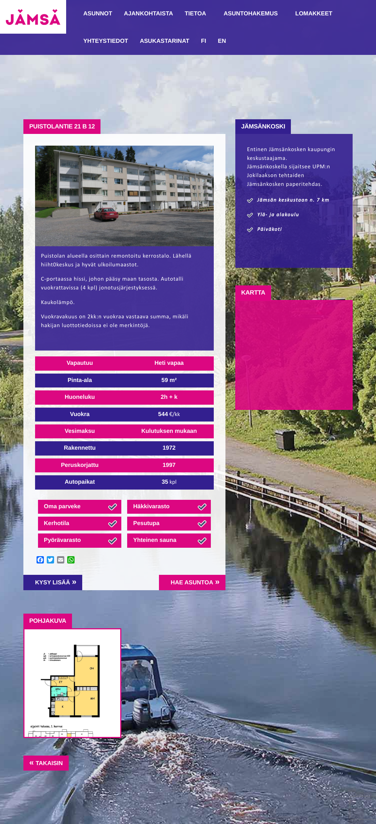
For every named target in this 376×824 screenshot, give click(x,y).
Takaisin (48, 763)
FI (203, 41)
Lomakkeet (313, 14)
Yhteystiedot (105, 41)
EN (222, 41)
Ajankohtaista (148, 14)
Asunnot (97, 14)
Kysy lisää (52, 583)
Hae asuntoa (192, 583)
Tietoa (195, 14)
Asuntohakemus (251, 14)
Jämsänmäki (33, 17)
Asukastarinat (164, 41)
